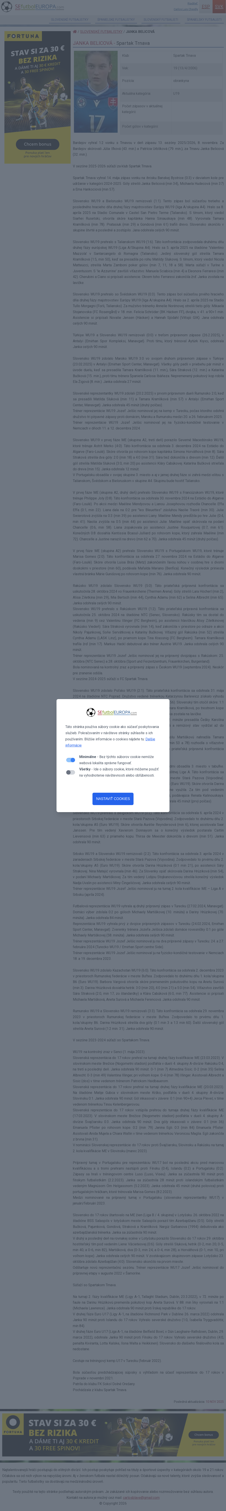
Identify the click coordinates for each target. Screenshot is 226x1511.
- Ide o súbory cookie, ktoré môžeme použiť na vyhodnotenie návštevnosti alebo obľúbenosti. (119, 772)
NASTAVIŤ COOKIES (113, 799)
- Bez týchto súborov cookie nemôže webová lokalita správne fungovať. (116, 760)
